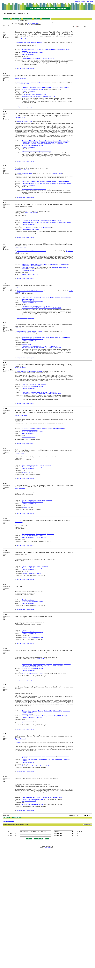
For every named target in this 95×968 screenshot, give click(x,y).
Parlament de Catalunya (50, 143)
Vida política (38, 49)
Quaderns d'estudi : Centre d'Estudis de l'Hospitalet (29, 42)
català (91, 1)
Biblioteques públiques (28, 264)
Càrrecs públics (32, 142)
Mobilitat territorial (47, 428)
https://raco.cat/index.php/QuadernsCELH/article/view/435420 (38, 58)
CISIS (46, 847)
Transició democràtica (28, 49)
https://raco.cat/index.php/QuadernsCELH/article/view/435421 (38, 96)
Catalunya (25, 717)
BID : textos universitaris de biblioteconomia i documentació (31, 251)
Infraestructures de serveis (29, 666)
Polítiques (40, 711)
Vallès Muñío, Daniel (20, 117)
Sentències (40, 143)
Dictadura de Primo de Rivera (30, 141)
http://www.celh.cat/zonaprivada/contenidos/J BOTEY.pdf (37, 306)
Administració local (42, 142)
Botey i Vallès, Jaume (20, 287)
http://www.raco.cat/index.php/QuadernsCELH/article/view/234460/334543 (41, 393)
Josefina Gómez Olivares (30, 212)
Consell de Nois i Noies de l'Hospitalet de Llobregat (35, 183)
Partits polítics (48, 711)
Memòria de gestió (31, 797)
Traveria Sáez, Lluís (41, 94)
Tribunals (33, 143)
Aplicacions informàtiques (37, 465)
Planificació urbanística (35, 428)
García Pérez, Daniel (20, 488)
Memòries (24, 51)
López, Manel (18, 327)
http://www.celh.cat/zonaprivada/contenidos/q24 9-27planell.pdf (39, 392)
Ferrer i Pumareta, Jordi (28, 94)
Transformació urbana (35, 87)
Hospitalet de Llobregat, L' (29, 270)
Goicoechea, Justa (27, 714)
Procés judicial (26, 143)
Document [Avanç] (40, 658)
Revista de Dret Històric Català (24, 121)
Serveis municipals (46, 87)
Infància (54, 181)
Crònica (68, 49)
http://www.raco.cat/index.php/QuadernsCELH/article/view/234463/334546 (41, 308)
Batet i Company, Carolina (29, 227)
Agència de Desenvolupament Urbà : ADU (42, 759)
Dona (29, 711)
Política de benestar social (55, 797)
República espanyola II (28, 712)
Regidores (34, 711)
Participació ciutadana (45, 181)
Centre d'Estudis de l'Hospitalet (30, 229)
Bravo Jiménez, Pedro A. (21, 247)
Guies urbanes (26, 465)
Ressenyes (25, 181)
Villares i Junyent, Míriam (28, 437)
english (82, 1)
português (77, 1)
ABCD (49, 847)
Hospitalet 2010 (26, 759)
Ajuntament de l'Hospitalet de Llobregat (32, 52)
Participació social (34, 181)
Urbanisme (45, 49)
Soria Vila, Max (26, 472)
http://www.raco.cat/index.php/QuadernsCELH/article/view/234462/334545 (41, 347)
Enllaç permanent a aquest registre (25, 68)
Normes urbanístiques (59, 428)
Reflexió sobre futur (24, 83)
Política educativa (55, 297)
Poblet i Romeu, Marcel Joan (22, 169)
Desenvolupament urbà (58, 665)
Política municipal (60, 49)
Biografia (24, 711)
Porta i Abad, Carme (27, 721)
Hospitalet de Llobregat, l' (29, 54)
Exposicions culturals (34, 566)
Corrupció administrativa (45, 141)
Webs (43, 500)
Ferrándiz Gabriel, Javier (28, 766)
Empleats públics (57, 141)
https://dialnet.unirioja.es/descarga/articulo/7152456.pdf (36, 151)
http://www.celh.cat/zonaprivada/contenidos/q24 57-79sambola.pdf (39, 346)
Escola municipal (41, 384)
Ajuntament (52, 49)
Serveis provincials (52, 264)
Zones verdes (32, 665)
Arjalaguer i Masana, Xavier (21, 39)
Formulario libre (88, 824)
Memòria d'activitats (42, 797)
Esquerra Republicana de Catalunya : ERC (33, 715)
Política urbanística (27, 664)
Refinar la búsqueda (33, 23)
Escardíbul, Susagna (45, 227)
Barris (43, 756)
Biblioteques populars (40, 264)
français (87, 1)
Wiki (54, 847)
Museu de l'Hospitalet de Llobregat (31, 573)
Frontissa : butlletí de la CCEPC (24, 173)
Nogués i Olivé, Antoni (20, 739)
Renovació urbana (51, 756)
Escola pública (45, 297)
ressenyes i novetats (57, 173)
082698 (19, 742)
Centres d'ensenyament (34, 297)
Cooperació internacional (28, 534)
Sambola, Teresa (26, 344)
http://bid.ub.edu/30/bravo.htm (30, 274)
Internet (24, 500)
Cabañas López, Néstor (21, 78)
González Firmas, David (21, 415)
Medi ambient (50, 534)
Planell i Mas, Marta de (20, 367)
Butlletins (24, 600)
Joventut (60, 181)
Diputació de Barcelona (28, 267)
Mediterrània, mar (41, 537)
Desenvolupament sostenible (29, 430)
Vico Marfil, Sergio (19, 453)
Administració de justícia (61, 142)
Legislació (60, 143)
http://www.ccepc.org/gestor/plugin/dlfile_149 (34, 189)
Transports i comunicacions (44, 665)
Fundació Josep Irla (27, 722)
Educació (24, 297)
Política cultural (26, 265)
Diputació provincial (36, 265)
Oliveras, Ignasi (19, 522)
